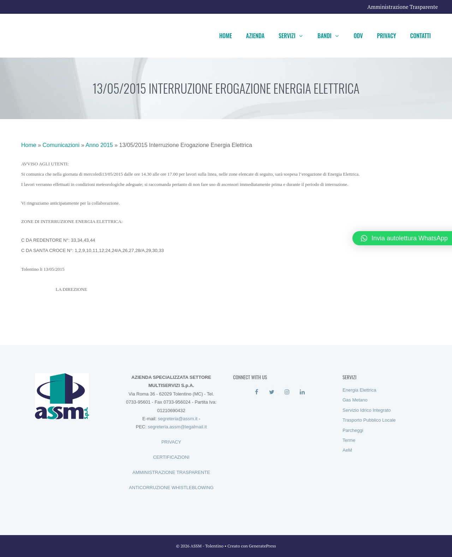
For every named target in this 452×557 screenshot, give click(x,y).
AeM (347, 450)
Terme (349, 440)
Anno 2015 (99, 145)
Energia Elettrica (359, 390)
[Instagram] (287, 392)
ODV (358, 35)
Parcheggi (353, 430)
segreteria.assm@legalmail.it (177, 426)
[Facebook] (256, 392)
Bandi (331, 35)
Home (225, 35)
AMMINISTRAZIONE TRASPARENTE (171, 472)
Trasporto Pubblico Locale (369, 420)
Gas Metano (355, 400)
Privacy (386, 35)
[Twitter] (272, 392)
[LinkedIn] (302, 392)
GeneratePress (262, 546)
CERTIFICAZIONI (171, 457)
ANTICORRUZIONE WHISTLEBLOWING (171, 487)
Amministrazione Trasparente (402, 6)
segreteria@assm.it (177, 418)
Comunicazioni (60, 145)
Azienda (255, 35)
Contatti (420, 35)
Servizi (294, 35)
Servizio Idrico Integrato (367, 410)
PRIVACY (171, 442)
